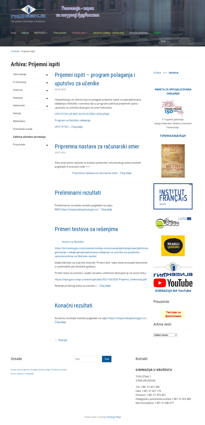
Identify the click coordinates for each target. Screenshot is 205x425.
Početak (15, 51)
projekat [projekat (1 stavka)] (63, 370)
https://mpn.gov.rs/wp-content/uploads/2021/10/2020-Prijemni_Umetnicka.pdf (101, 279)
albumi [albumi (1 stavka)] (20, 370)
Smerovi (30, 90)
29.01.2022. (60, 152)
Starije (61, 340)
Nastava (30, 98)
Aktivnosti (30, 106)
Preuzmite (30, 145)
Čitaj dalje (77, 126)
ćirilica (157, 72)
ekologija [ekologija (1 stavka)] (33, 370)
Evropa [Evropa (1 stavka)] (13, 370)
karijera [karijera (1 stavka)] (41, 370)
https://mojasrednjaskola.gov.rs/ (79, 209)
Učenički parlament (138, 32)
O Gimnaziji (30, 82)
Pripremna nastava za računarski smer (97, 146)
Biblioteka (19, 121)
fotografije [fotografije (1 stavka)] (29, 374)
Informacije (30, 74)
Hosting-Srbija (114, 416)
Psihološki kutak (22, 129)
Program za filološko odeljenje (72, 120)
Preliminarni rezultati (78, 193)
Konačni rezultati (73, 305)
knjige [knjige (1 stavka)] (47, 370)
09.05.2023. (60, 89)
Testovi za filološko (72, 241)
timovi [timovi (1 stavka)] (13, 374)
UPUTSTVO (62, 126)
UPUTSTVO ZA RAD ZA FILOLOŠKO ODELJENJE (82, 114)
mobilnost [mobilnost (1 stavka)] (55, 370)
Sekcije (17, 113)
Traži (190, 41)
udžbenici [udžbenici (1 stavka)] (21, 374)
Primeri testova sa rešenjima (86, 229)
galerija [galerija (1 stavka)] (26, 370)
